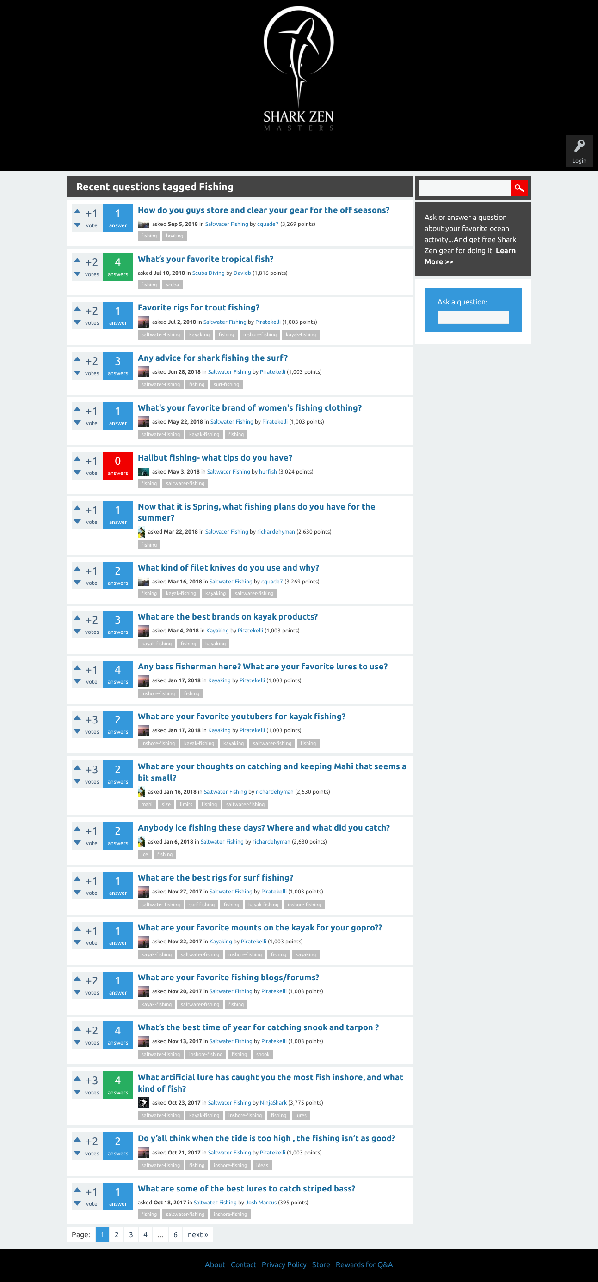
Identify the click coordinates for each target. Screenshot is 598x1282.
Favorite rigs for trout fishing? (198, 307)
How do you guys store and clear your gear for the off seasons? (263, 209)
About (377, 153)
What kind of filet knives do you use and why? (228, 567)
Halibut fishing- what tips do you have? (215, 457)
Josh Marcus (261, 1202)
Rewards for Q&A (364, 1264)
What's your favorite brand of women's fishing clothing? (250, 407)
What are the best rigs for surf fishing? (215, 877)
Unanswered (235, 153)
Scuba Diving (208, 273)
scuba (172, 284)
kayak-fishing (301, 334)
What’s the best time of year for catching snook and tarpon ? (258, 1027)
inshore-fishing (260, 334)
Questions (196, 153)
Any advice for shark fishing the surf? (213, 357)
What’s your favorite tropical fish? (205, 258)
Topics (270, 153)
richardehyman (276, 532)
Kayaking (217, 630)
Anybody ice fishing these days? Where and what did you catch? (264, 827)
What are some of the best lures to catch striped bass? (246, 1188)
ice (145, 854)
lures (301, 1115)
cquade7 (268, 224)
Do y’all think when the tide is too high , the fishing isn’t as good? (266, 1137)
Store (405, 153)
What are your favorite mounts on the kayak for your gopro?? (260, 927)
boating (174, 235)
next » (198, 1234)
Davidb (242, 273)
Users (299, 153)
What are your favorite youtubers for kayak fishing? (241, 716)
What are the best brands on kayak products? (228, 616)
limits (186, 804)
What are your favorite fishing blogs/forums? (228, 977)
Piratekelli (268, 322)
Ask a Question (338, 153)
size (166, 804)
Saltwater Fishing (226, 224)
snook (263, 1054)
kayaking (199, 334)
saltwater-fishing (161, 334)
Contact (243, 1264)
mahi (147, 804)
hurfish (268, 471)
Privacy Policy (284, 1264)
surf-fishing (226, 384)
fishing (149, 235)
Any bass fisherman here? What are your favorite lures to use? (263, 666)
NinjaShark (273, 1103)
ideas (262, 1165)
